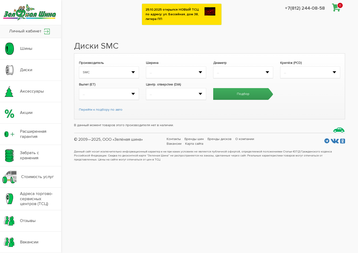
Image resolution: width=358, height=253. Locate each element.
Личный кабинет (29, 31)
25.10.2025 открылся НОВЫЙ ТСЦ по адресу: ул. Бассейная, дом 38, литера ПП (172, 14)
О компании (244, 139)
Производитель (91, 63)
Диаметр (220, 63)
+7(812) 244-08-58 (305, 8)
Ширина (152, 63)
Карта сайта (194, 144)
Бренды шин (194, 139)
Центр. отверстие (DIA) (163, 84)
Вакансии (174, 144)
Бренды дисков (220, 139)
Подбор (243, 94)
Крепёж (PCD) (291, 63)
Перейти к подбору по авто (100, 110)
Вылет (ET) (87, 84)
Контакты (174, 139)
